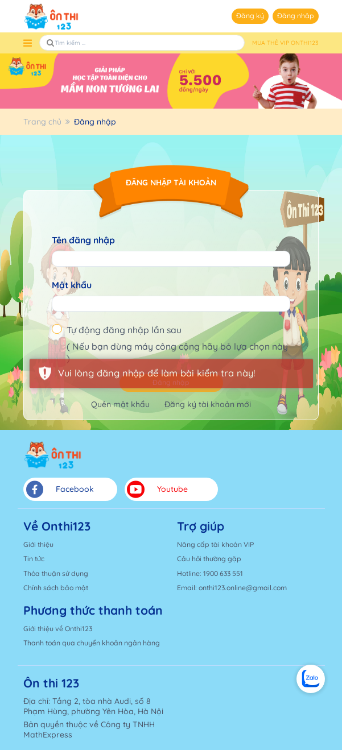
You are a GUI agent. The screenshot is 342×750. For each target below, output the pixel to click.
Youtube (157, 489)
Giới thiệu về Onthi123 (57, 628)
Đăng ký (250, 15)
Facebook (60, 489)
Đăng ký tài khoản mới (207, 404)
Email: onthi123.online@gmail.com (232, 587)
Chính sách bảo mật (55, 587)
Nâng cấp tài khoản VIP (215, 544)
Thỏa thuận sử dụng (55, 573)
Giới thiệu (38, 544)
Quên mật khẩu (120, 404)
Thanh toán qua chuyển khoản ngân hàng (91, 643)
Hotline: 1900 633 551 (210, 573)
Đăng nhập (295, 15)
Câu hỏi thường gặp (209, 558)
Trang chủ (42, 122)
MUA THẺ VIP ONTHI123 (285, 43)
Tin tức (33, 558)
